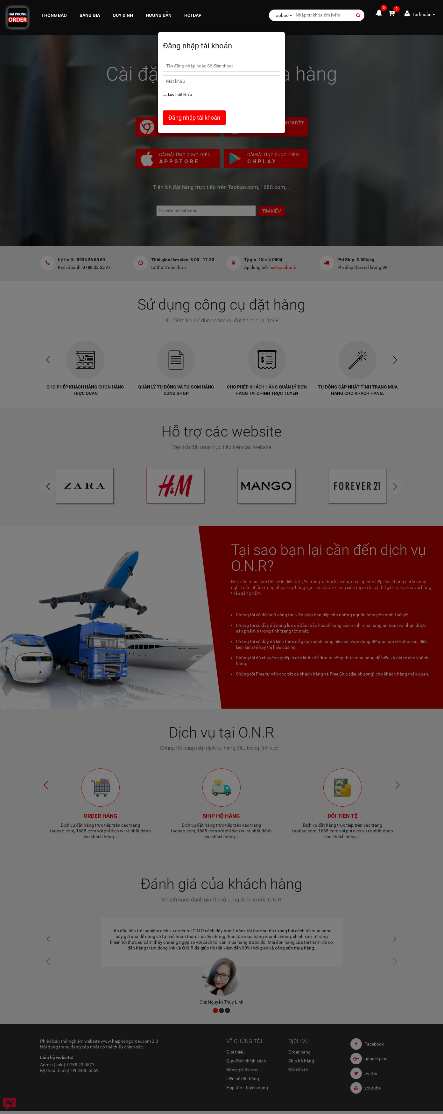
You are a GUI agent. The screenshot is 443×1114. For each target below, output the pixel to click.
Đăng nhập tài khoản (194, 117)
